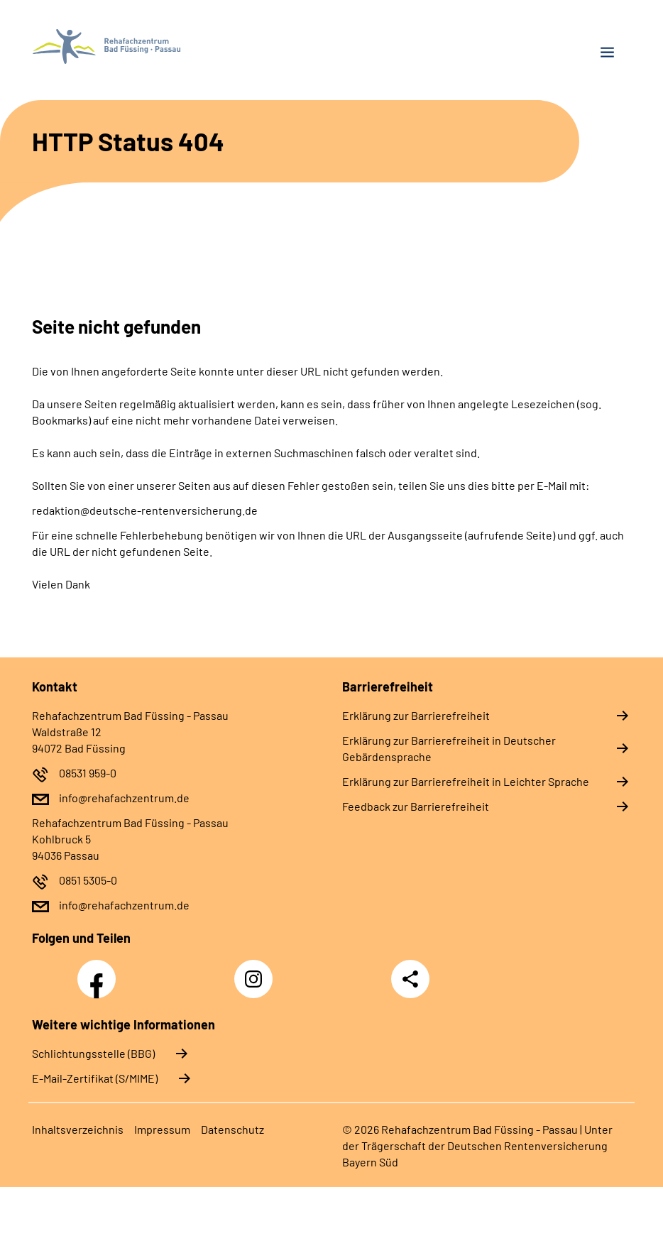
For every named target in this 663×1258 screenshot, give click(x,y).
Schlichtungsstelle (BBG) (93, 1053)
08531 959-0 (87, 773)
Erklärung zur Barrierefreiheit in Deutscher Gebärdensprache (449, 748)
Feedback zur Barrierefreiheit (415, 806)
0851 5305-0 (88, 880)
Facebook (100, 971)
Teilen (410, 979)
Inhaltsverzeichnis (78, 1129)
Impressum (162, 1129)
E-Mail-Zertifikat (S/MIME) (95, 1078)
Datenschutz (232, 1129)
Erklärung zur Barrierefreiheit (416, 715)
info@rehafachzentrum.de (124, 797)
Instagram (257, 971)
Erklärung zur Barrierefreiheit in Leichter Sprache (465, 781)
